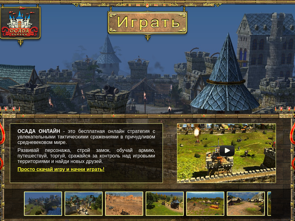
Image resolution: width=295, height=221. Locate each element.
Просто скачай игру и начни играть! (61, 169)
